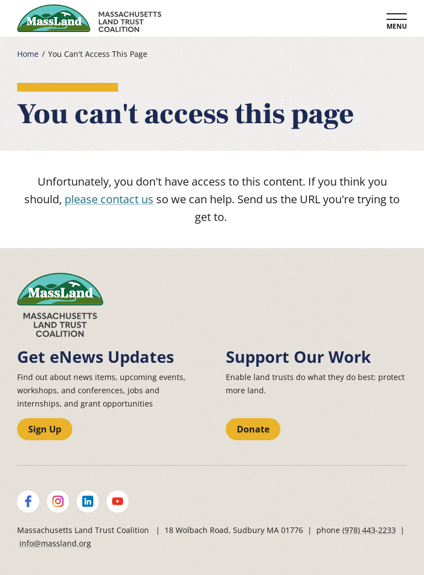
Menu (396, 26)
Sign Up (44, 429)
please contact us (109, 199)
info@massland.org (55, 543)
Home (28, 54)
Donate (253, 429)
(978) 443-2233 (369, 530)
